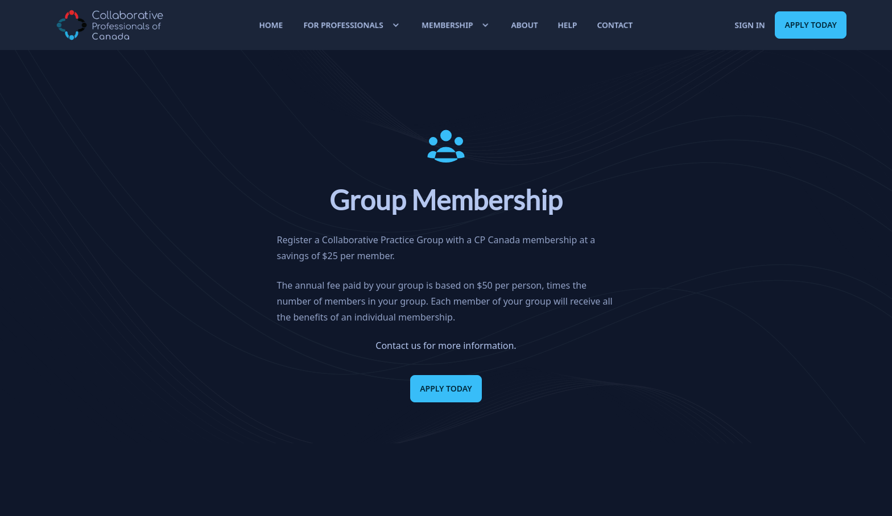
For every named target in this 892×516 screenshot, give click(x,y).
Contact (615, 24)
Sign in (749, 24)
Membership (456, 25)
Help (567, 24)
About (524, 24)
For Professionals (352, 25)
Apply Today (810, 24)
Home (271, 24)
